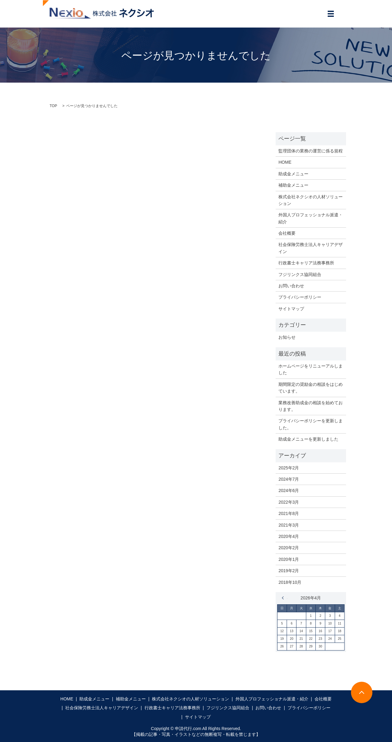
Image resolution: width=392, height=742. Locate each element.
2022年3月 (288, 502)
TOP (53, 106)
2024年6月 (288, 490)
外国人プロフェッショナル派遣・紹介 (310, 218)
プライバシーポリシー (299, 297)
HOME (284, 162)
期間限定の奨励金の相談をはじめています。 (310, 387)
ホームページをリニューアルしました (310, 369)
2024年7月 (288, 479)
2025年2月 (288, 467)
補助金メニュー (293, 185)
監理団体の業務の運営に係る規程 (310, 150)
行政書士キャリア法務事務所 (306, 262)
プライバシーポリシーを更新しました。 (310, 424)
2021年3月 (288, 525)
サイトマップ (291, 308)
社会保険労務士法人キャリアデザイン (310, 248)
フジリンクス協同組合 (299, 274)
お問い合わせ (291, 285)
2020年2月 (288, 547)
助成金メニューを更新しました (308, 439)
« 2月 (284, 598)
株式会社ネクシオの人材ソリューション (310, 200)
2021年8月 (288, 513)
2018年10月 (289, 582)
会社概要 (287, 233)
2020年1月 (288, 559)
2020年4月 (288, 536)
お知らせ (287, 337)
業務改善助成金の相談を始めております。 (310, 406)
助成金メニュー (293, 173)
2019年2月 (288, 570)
